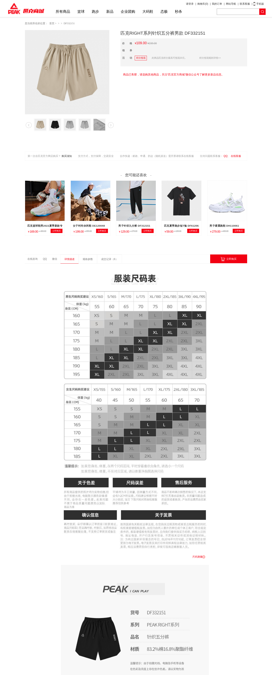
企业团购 (128, 12)
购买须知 (67, 156)
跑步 (95, 12)
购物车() (202, 3)
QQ (226, 156)
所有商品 (63, 12)
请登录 (190, 3)
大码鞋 (147, 12)
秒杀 (178, 12)
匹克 (26, 8)
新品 (109, 12)
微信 (54, 258)
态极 (164, 12)
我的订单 (217, 3)
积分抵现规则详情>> (210, 58)
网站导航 (231, 3)
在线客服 (236, 156)
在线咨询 (32, 258)
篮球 (81, 12)
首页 (51, 23)
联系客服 (245, 3)
